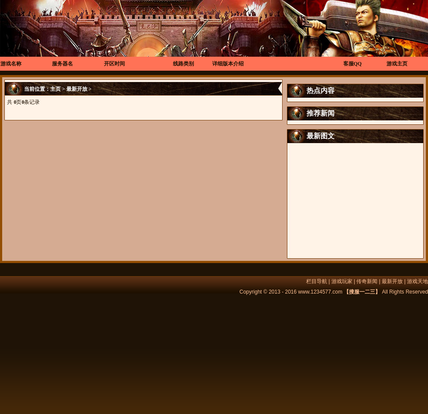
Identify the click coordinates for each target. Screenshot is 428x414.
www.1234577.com (320, 292)
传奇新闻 (366, 281)
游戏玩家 (341, 281)
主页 (55, 89)
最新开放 (76, 89)
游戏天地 (417, 281)
